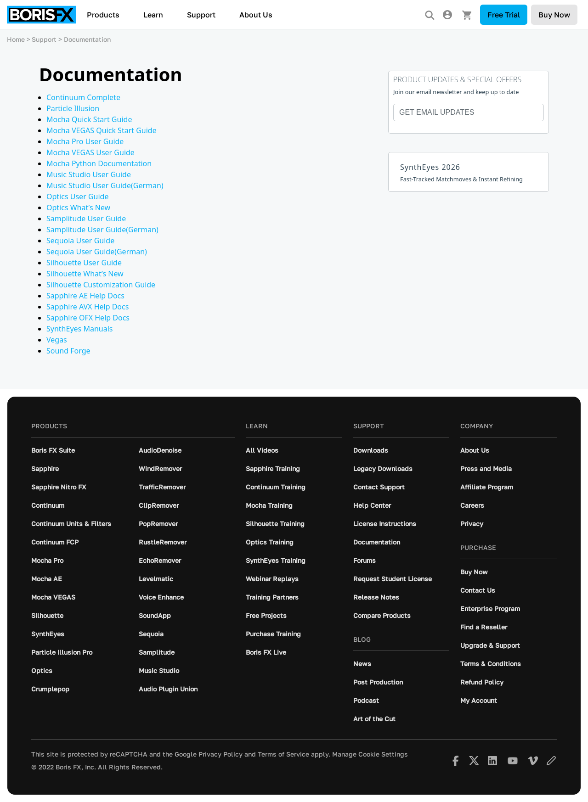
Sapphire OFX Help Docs (88, 318)
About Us (255, 14)
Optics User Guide (77, 196)
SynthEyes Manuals (79, 329)
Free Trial (503, 14)
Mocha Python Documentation (99, 163)
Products (103, 14)
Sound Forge (68, 351)
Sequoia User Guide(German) (96, 252)
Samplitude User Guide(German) (102, 229)
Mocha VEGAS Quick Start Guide (101, 130)
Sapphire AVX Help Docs (87, 307)
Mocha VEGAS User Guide (90, 152)
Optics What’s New (78, 207)
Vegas (56, 340)
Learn (153, 14)
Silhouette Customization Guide (100, 285)
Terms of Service (283, 754)
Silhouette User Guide (84, 263)
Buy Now (554, 14)
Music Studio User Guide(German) (105, 185)
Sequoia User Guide (80, 241)
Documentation (87, 39)
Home (16, 39)
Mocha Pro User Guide (85, 141)
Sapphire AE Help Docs (85, 296)
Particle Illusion (72, 108)
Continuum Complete (83, 97)
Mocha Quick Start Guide (89, 119)
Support (201, 14)
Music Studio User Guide (88, 174)
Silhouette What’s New (85, 274)
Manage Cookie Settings (370, 754)
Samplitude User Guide (86, 218)
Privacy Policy (220, 754)
